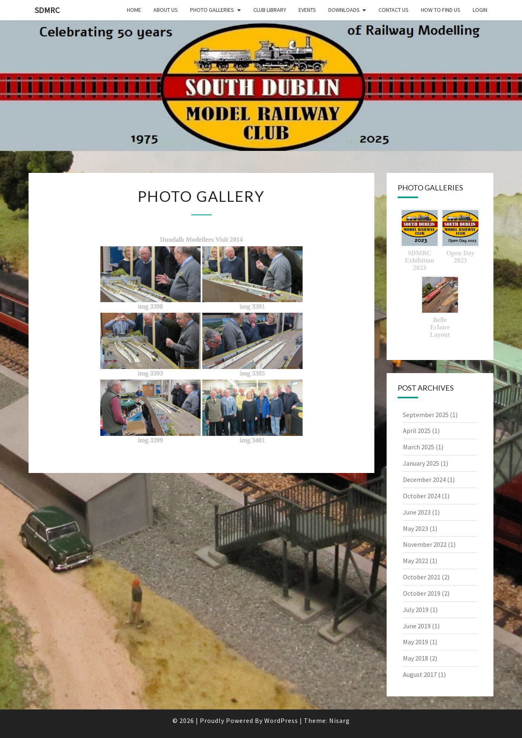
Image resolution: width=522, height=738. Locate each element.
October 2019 (421, 593)
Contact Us (393, 9)
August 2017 (420, 674)
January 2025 (421, 463)
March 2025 (418, 447)
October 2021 (421, 577)
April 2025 (417, 430)
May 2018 (415, 658)
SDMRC (47, 10)
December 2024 (424, 479)
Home (134, 9)
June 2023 (417, 512)
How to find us (440, 9)
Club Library (269, 9)
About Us (165, 9)
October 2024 (421, 496)
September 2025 (426, 415)
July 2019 (416, 609)
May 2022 (415, 561)
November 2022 (425, 544)
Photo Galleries (212, 9)
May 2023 (415, 528)
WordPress (281, 720)
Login (480, 9)
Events (307, 9)
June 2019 (417, 626)
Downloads (344, 9)
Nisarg (339, 720)
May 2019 (415, 642)
